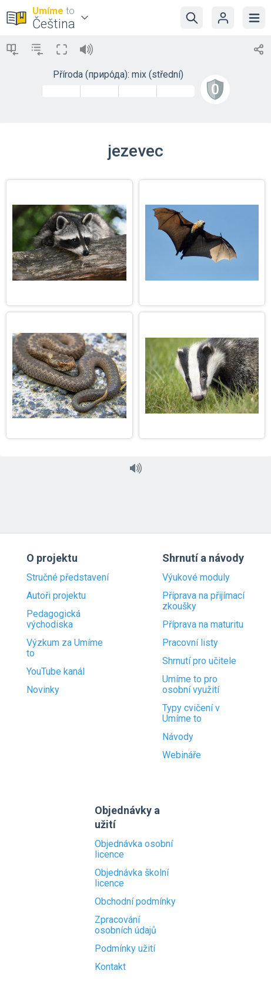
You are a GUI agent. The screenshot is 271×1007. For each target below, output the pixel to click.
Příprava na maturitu (202, 624)
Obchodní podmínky (135, 901)
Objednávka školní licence (132, 878)
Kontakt (110, 967)
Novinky (42, 690)
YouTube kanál (55, 671)
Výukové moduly (196, 577)
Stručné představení (67, 577)
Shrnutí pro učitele (199, 661)
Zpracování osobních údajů (125, 925)
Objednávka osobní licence (134, 849)
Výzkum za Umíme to (64, 648)
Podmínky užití (125, 948)
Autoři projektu (56, 596)
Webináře (181, 755)
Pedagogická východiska (53, 619)
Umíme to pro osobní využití (190, 684)
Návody (177, 737)
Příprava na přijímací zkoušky (203, 601)
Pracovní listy (190, 643)
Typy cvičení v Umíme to (191, 713)
